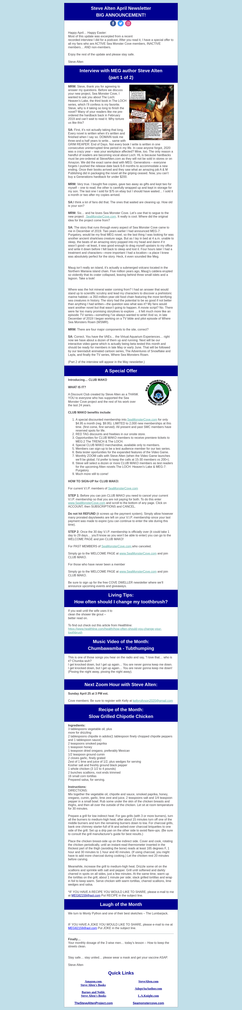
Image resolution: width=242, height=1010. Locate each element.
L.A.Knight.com (148, 995)
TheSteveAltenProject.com (93, 1003)
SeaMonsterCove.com (100, 216)
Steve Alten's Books (93, 985)
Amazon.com (93, 981)
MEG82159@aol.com (85, 895)
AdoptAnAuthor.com (148, 988)
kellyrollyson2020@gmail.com (153, 700)
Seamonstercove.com (148, 1003)
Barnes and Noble (93, 992)
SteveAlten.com (148, 981)
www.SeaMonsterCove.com (86, 503)
